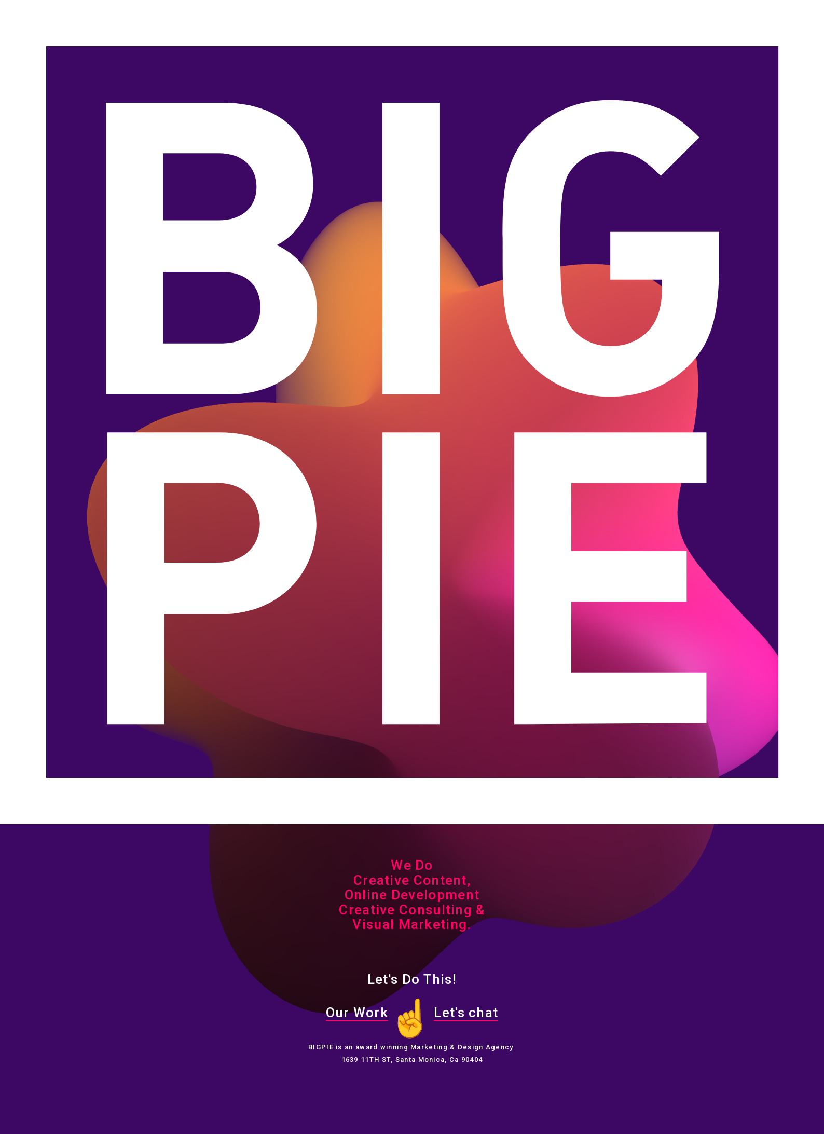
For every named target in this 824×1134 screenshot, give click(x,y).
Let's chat (466, 1012)
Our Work (357, 1012)
